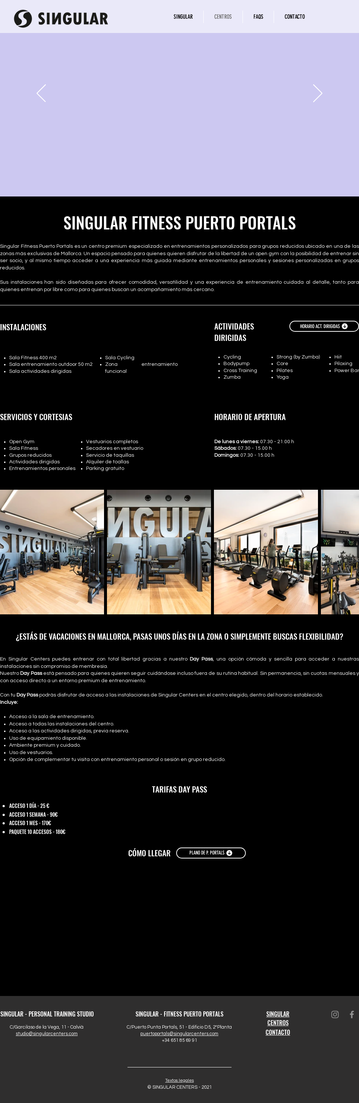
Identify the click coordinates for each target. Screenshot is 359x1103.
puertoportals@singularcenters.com (179, 1033)
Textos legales (179, 1080)
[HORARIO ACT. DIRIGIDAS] (324, 326)
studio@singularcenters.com (47, 1033)
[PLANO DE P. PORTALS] (211, 853)
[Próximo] (317, 93)
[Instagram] (335, 1014)
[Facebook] (352, 1014)
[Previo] (41, 93)
